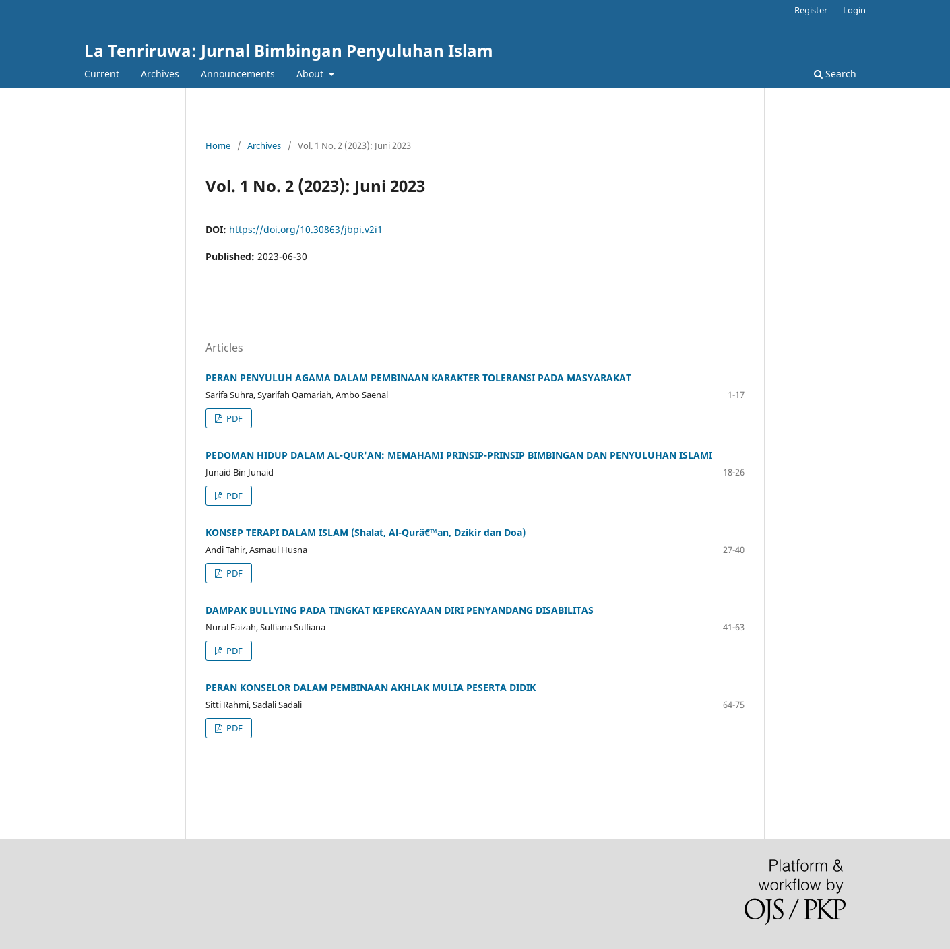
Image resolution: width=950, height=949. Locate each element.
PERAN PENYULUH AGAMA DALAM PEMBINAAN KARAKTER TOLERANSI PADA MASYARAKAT (418, 377)
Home (217, 145)
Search (835, 73)
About (311, 73)
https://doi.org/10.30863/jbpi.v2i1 (306, 229)
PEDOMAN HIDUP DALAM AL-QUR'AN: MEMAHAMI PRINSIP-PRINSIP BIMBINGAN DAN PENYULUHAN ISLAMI (458, 455)
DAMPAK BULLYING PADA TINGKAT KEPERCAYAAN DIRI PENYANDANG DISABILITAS (399, 609)
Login (854, 10)
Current (101, 73)
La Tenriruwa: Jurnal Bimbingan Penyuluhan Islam (288, 50)
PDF (233, 418)
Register (810, 10)
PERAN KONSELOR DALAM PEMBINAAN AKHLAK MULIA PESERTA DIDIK (370, 687)
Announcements (238, 73)
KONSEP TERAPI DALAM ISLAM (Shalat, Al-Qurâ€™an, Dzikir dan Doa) (365, 532)
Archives (160, 73)
